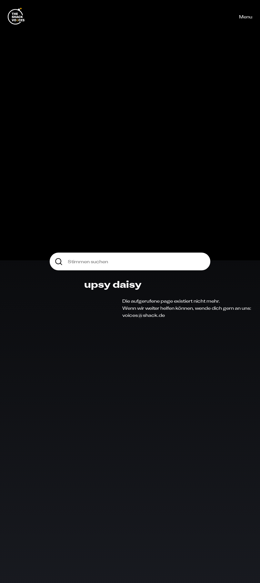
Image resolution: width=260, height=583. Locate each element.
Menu (245, 16)
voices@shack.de (143, 315)
